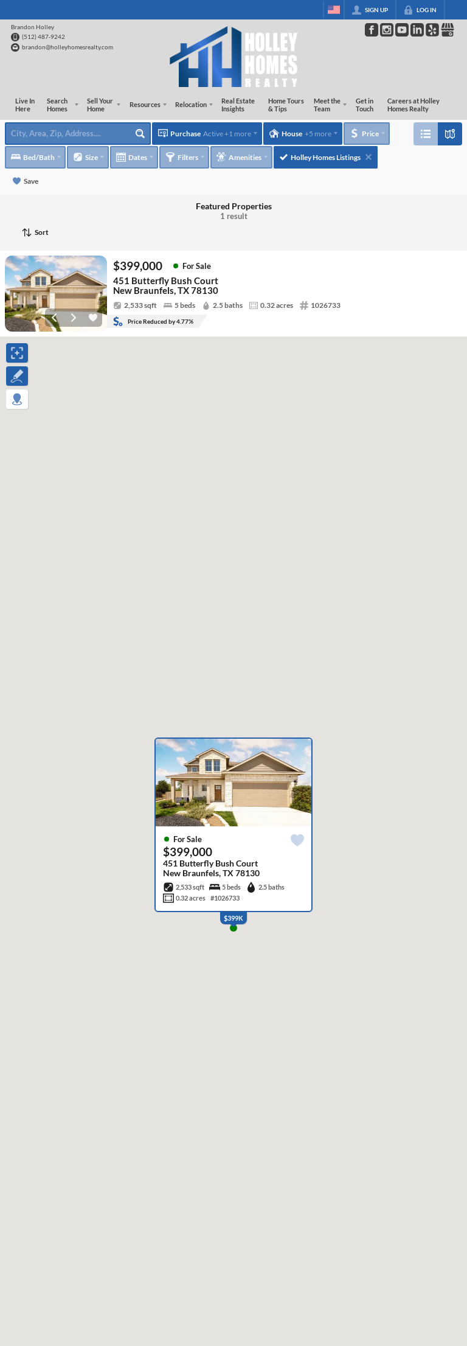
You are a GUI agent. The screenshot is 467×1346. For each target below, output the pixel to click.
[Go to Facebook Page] (371, 30)
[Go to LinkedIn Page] (417, 30)
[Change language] (333, 9)
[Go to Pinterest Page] (432, 30)
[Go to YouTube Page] (402, 30)
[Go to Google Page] (447, 30)
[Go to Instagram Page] (386, 30)
